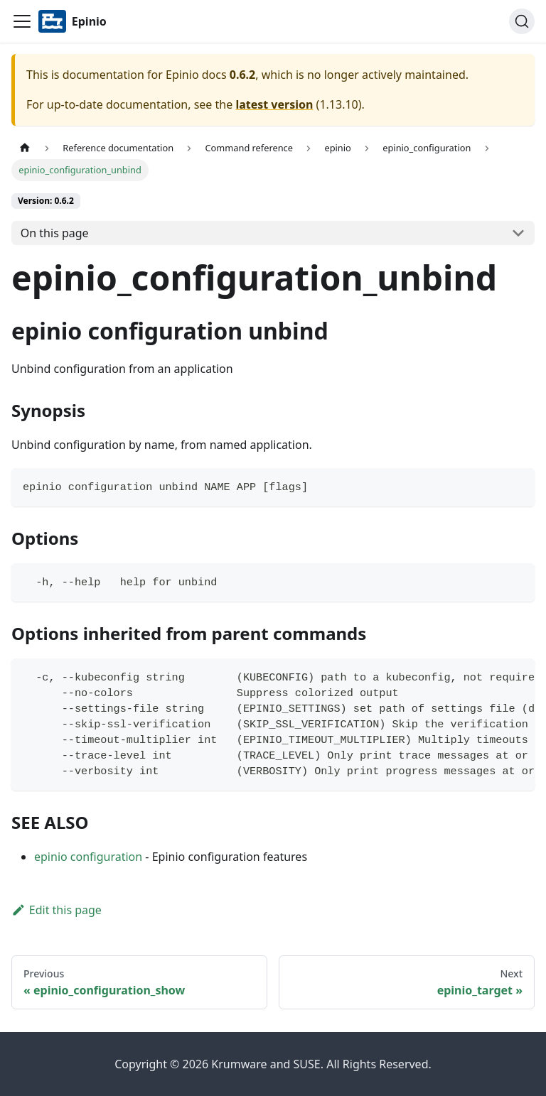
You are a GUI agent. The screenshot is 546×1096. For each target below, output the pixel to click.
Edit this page (56, 910)
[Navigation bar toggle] (22, 21)
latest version (274, 104)
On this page (55, 233)
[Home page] (24, 148)
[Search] (522, 21)
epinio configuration (88, 856)
